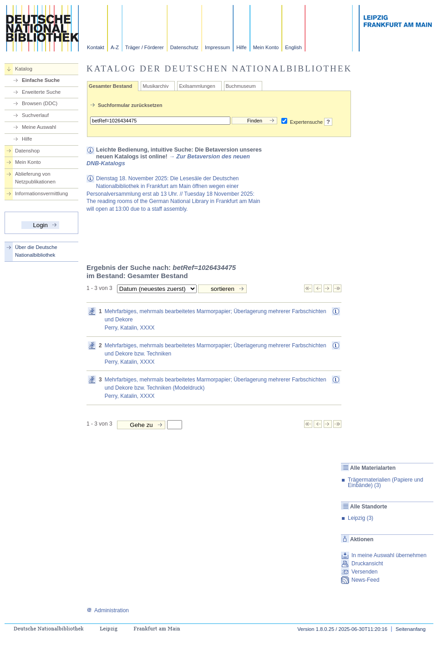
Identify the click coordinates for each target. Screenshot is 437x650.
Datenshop (27, 150)
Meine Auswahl (39, 127)
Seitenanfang (411, 629)
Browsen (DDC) (39, 103)
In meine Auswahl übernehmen (389, 555)
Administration (107, 610)
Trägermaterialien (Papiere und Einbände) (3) (385, 482)
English (293, 47)
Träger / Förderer (144, 47)
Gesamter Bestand (110, 86)
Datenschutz (184, 47)
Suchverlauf (35, 115)
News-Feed (365, 580)
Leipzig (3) (360, 518)
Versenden (364, 572)
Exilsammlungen (197, 86)
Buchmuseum (241, 86)
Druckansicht (367, 563)
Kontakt (95, 47)
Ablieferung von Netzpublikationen (35, 177)
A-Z (115, 47)
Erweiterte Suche (41, 92)
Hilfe (241, 47)
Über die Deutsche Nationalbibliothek (36, 251)
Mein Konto (266, 47)
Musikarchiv (155, 86)
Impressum (217, 47)
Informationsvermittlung (41, 193)
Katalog (23, 68)
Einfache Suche (41, 80)
